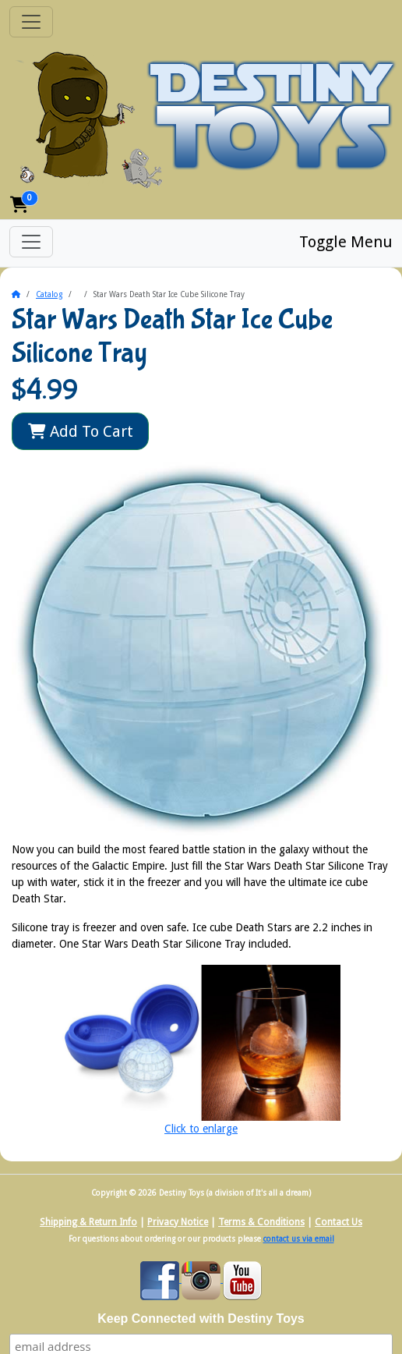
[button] (19, 205)
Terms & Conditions (261, 1222)
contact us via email (298, 1239)
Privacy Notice (177, 1222)
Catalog (49, 294)
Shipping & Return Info (88, 1222)
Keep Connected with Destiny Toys (201, 1318)
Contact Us (338, 1222)
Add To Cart (80, 431)
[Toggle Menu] (31, 241)
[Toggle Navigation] (31, 21)
